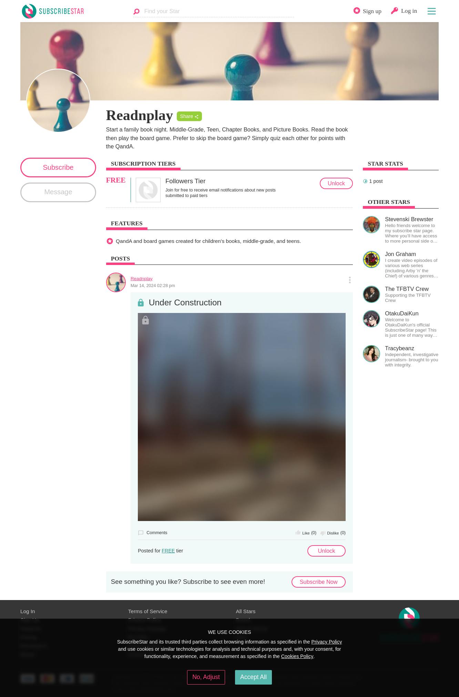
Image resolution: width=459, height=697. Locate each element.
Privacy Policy (326, 642)
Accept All (253, 677)
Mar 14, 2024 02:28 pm (153, 285)
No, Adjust (206, 677)
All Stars (246, 611)
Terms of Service (147, 611)
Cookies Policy (297, 656)
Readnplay (142, 278)
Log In (27, 611)
